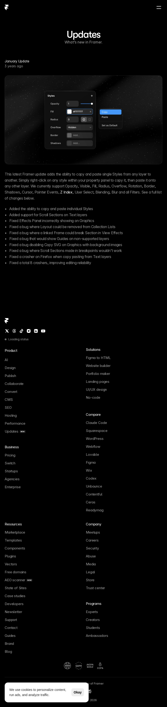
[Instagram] (28, 331)
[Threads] (14, 331)
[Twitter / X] (7, 331)
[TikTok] (21, 331)
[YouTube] (43, 331)
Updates (83, 34)
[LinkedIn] (36, 331)
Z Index (66, 192)
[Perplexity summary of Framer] (89, 691)
